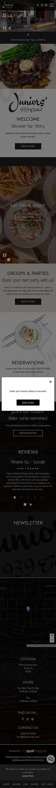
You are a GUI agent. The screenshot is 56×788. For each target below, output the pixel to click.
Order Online (28, 402)
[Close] (50, 381)
